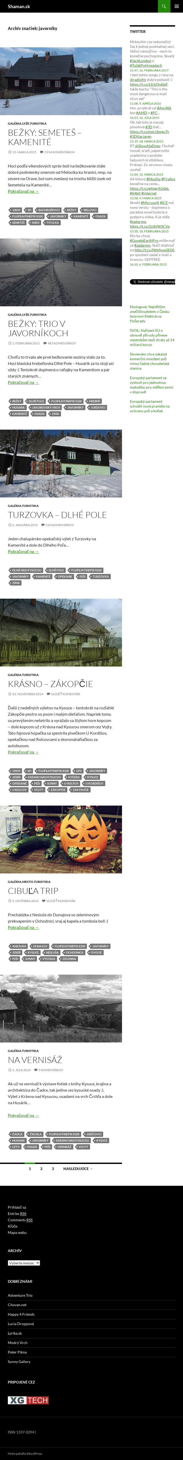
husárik (18, 407)
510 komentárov (60, 525)
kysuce (92, 777)
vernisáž (64, 1146)
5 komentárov (50, 1070)
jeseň (16, 777)
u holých (71, 783)
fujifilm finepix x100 (27, 216)
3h (29, 210)
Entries (17, 1213)
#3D (148, 127)
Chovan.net (17, 1305)
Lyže (25, 123)
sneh (35, 222)
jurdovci (98, 407)
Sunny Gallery (19, 1361)
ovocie (96, 952)
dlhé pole (36, 401)
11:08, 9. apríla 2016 (145, 103)
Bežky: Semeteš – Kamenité (45, 137)
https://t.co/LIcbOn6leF (149, 84)
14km (16, 210)
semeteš (18, 222)
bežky (71, 210)
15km (16, 770)
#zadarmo (138, 221)
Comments (20, 1220)
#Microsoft (150, 202)
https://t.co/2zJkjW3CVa (150, 226)
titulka (53, 222)
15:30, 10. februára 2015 (149, 231)
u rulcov (19, 789)
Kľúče (12, 1226)
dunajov (40, 946)
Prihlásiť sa (17, 1207)
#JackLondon (140, 60)
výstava (48, 958)
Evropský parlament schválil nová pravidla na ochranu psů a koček (150, 406)
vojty (38, 789)
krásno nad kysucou (44, 777)
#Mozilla (153, 179)
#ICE (164, 202)
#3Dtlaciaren (140, 136)
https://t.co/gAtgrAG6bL (149, 188)
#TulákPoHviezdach (146, 65)
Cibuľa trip (33, 890)
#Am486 (164, 108)
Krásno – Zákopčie (50, 683)
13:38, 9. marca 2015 (146, 198)
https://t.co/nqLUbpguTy (149, 131)
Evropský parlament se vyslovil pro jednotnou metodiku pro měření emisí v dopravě (151, 384)
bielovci (90, 210)
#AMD (141, 112)
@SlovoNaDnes (147, 146)
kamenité (81, 216)
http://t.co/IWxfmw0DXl (154, 250)
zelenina (69, 958)
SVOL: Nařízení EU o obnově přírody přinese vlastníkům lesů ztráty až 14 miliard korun (152, 337)
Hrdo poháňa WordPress (25, 1454)
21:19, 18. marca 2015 (146, 141)
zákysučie (81, 789)
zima (55, 413)
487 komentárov (62, 343)
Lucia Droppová (21, 1323)
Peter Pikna (17, 1352)
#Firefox (168, 179)
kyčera (74, 777)
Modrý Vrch (17, 1342)
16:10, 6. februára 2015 (148, 264)
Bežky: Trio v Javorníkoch (38, 328)
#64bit (135, 193)
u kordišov (94, 783)
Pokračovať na (23, 191)
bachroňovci (49, 210)
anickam (19, 946)
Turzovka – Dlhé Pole (57, 514)
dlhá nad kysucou (26, 570)
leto (16, 1146)
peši (82, 576)
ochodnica (75, 952)
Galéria (14, 123)
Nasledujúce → (78, 1168)
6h (29, 770)
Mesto (27, 882)
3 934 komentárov (59, 152)
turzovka (101, 576)
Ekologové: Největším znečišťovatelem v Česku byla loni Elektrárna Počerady (149, 313)
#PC (154, 112)
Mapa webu (17, 1232)
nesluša (52, 952)
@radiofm (138, 79)
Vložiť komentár (65, 694)
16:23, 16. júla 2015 (144, 118)
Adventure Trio (20, 1295)
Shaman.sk (19, 6)
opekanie (65, 576)
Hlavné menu (176, 6)
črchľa (36, 1134)
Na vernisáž (35, 1059)
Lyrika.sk (15, 1333)
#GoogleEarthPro (144, 240)
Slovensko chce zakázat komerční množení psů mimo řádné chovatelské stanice (149, 361)
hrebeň (94, 401)
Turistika (38, 123)
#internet (149, 193)
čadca (17, 1134)
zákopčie (58, 789)
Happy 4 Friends (21, 1314)
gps (79, 770)
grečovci (94, 1134)
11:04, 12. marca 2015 (146, 174)
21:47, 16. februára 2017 (149, 70)
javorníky (58, 216)
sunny (52, 783)
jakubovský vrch (46, 407)
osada (101, 216)
